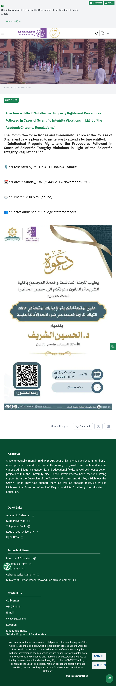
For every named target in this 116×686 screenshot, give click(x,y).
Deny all (99, 656)
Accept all (100, 665)
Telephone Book (16, 526)
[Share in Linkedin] (108, 426)
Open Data (12, 537)
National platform (16, 563)
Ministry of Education (19, 558)
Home (6, 88)
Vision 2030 (13, 569)
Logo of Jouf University (20, 531)
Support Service (15, 520)
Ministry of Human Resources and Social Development (39, 580)
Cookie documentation (77, 676)
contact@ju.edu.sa (16, 618)
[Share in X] (98, 426)
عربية (107, 33)
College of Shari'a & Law (21, 88)
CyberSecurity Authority (20, 574)
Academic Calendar (18, 515)
